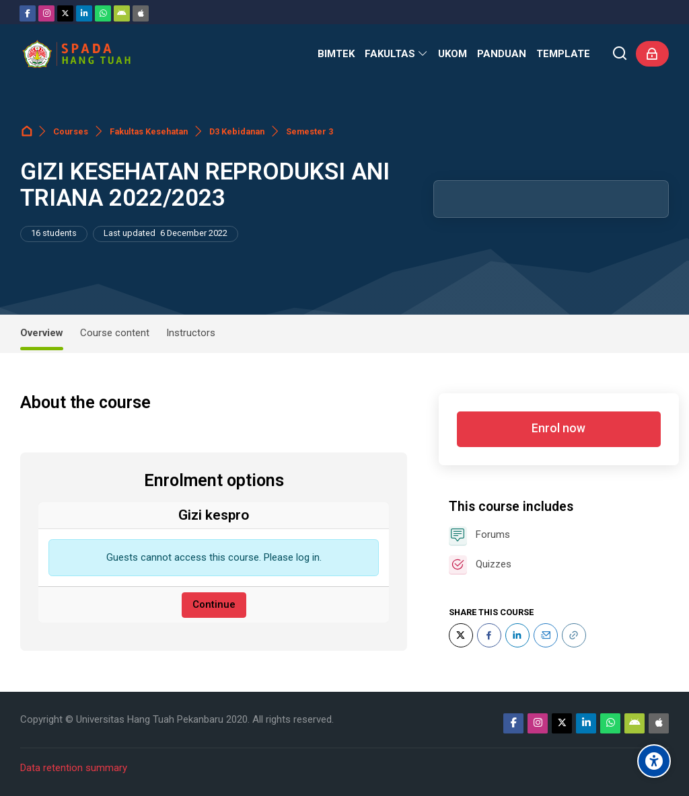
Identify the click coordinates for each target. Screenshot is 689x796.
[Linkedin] (84, 13)
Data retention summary (73, 768)
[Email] (546, 635)
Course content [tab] (114, 333)
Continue (213, 604)
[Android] (122, 13)
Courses (70, 131)
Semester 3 (309, 131)
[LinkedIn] (517, 635)
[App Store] (141, 13)
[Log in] (652, 54)
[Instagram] (46, 13)
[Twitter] (65, 13)
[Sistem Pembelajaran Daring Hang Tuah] (76, 54)
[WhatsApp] (103, 13)
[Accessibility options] (654, 761)
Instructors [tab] (190, 333)
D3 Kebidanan (236, 131)
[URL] (574, 635)
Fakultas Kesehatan (149, 131)
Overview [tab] (41, 333)
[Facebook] (28, 13)
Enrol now (558, 428)
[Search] (620, 54)
